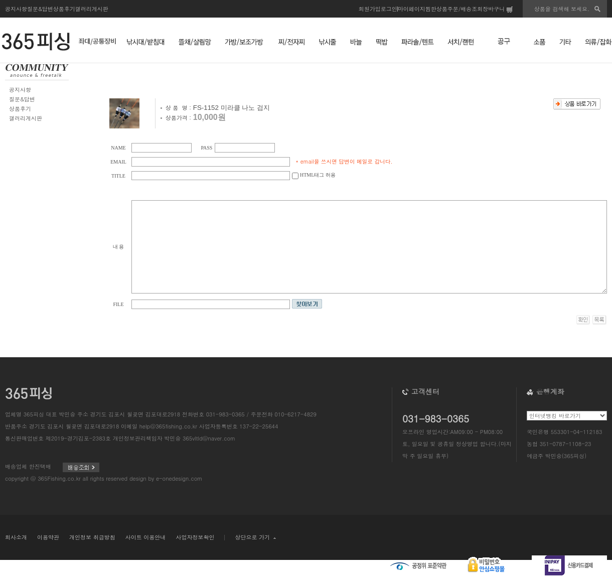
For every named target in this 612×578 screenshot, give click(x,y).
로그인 (389, 9)
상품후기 (64, 9)
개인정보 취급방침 (92, 537)
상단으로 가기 (255, 537)
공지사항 (16, 9)
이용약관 (48, 537)
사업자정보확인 (195, 537)
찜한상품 (436, 9)
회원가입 (370, 9)
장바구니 (498, 9)
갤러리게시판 (91, 9)
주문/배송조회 (465, 9)
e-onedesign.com (179, 478)
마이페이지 (411, 9)
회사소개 (16, 537)
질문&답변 (40, 9)
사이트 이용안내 (145, 537)
